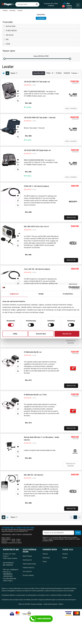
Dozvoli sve (67, 334)
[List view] (3, 73)
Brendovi (65, 554)
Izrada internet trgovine (51, 604)
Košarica (45, 554)
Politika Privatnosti (28, 567)
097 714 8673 (54, 3)
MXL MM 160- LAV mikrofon (33, 475)
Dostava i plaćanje (28, 575)
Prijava (45, 561)
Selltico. (61, 604)
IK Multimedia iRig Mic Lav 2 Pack (35, 395)
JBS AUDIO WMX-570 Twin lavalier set (37, 82)
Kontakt (64, 558)
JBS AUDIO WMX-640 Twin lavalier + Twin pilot (40, 118)
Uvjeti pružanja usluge (29, 564)
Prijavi (78, 532)
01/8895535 (51, 5)
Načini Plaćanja (27, 556)
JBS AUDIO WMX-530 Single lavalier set (37, 150)
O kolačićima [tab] (68, 294)
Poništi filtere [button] (41, 18)
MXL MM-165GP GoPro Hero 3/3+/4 (36, 227)
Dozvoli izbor (41, 334)
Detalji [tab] (41, 294)
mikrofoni (12, 10)
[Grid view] (7, 73)
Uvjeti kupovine (27, 560)
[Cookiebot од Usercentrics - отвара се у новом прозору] (70, 287)
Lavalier (34, 85)
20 (52, 73)
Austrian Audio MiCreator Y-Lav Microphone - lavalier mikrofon (41, 438)
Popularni (74, 73)
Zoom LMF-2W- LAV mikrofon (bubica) (37, 269)
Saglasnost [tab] (14, 294)
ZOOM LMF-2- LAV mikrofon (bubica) (36, 186)
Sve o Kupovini (27, 571)
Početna (5, 10)
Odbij (15, 334)
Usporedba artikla (38, 73)
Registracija (46, 558)
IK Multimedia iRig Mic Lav (33, 352)
